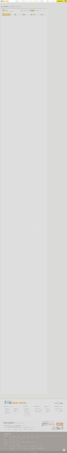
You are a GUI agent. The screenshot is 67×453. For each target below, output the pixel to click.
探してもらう (25, 1)
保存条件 (42, 1)
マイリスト (54, 1)
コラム (37, 1)
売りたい (18, 1)
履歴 (48, 1)
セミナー (32, 1)
